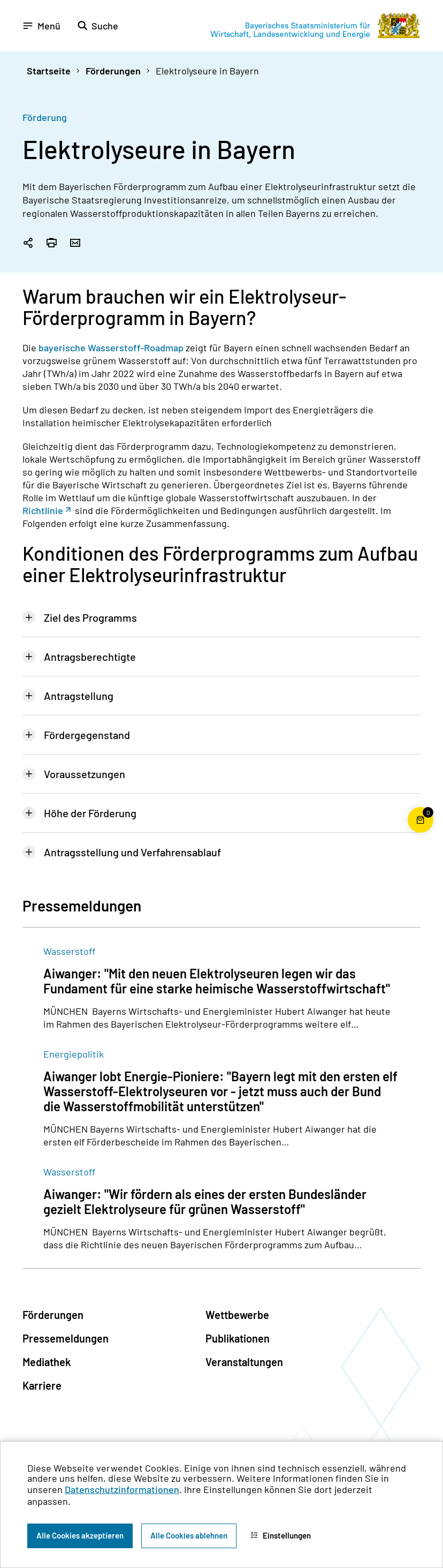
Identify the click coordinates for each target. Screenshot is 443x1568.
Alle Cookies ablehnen (188, 1535)
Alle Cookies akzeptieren (80, 1535)
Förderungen (113, 71)
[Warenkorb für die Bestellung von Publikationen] (420, 833)
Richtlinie (42, 510)
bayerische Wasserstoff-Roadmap (111, 347)
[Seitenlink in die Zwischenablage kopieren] (27, 243)
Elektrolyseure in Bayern (207, 71)
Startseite (49, 71)
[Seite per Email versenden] (75, 243)
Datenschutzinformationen (122, 1489)
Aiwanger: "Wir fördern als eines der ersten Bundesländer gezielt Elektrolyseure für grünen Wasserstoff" (204, 1202)
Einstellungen (280, 1535)
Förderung (44, 117)
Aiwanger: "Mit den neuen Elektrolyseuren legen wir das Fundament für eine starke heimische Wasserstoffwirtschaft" (216, 981)
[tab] (221, 617)
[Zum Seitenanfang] (420, 784)
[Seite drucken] (51, 243)
